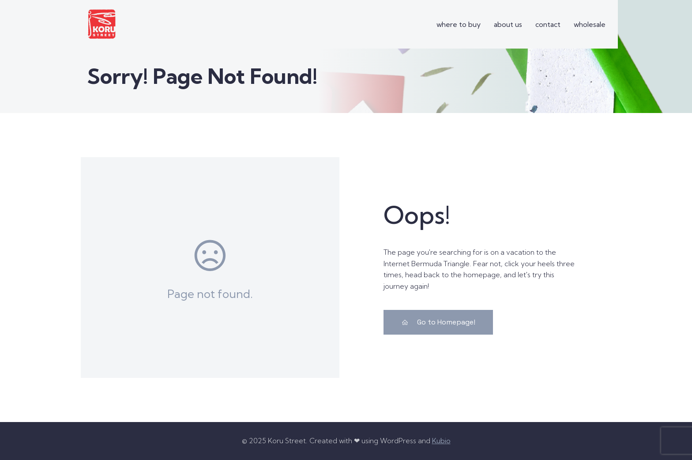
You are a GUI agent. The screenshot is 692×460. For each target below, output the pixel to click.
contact (547, 24)
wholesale (590, 24)
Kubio (441, 440)
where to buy (458, 24)
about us (508, 24)
